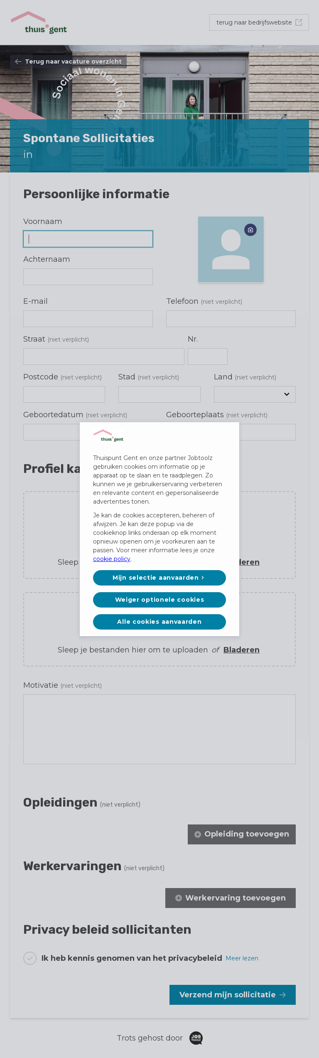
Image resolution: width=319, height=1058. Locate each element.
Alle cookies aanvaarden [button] (159, 621)
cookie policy (111, 559)
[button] (159, 578)
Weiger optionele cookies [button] (159, 599)
